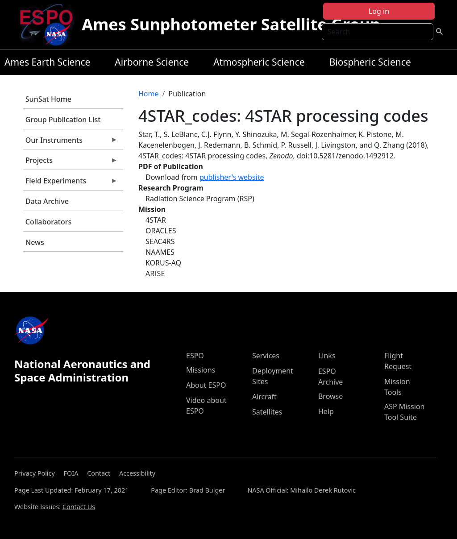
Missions (200, 370)
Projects (70, 162)
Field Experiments (70, 183)
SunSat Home (48, 99)
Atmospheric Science (259, 62)
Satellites (267, 412)
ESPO (195, 356)
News (34, 242)
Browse (330, 396)
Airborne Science (152, 62)
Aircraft (264, 397)
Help (326, 411)
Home (148, 94)
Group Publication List (63, 119)
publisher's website (231, 177)
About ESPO (206, 385)
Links (327, 356)
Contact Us (78, 506)
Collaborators (48, 222)
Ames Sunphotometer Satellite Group (231, 24)
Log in (379, 11)
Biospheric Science (370, 62)
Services (265, 356)
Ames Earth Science (47, 62)
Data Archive (47, 201)
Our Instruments (70, 142)
